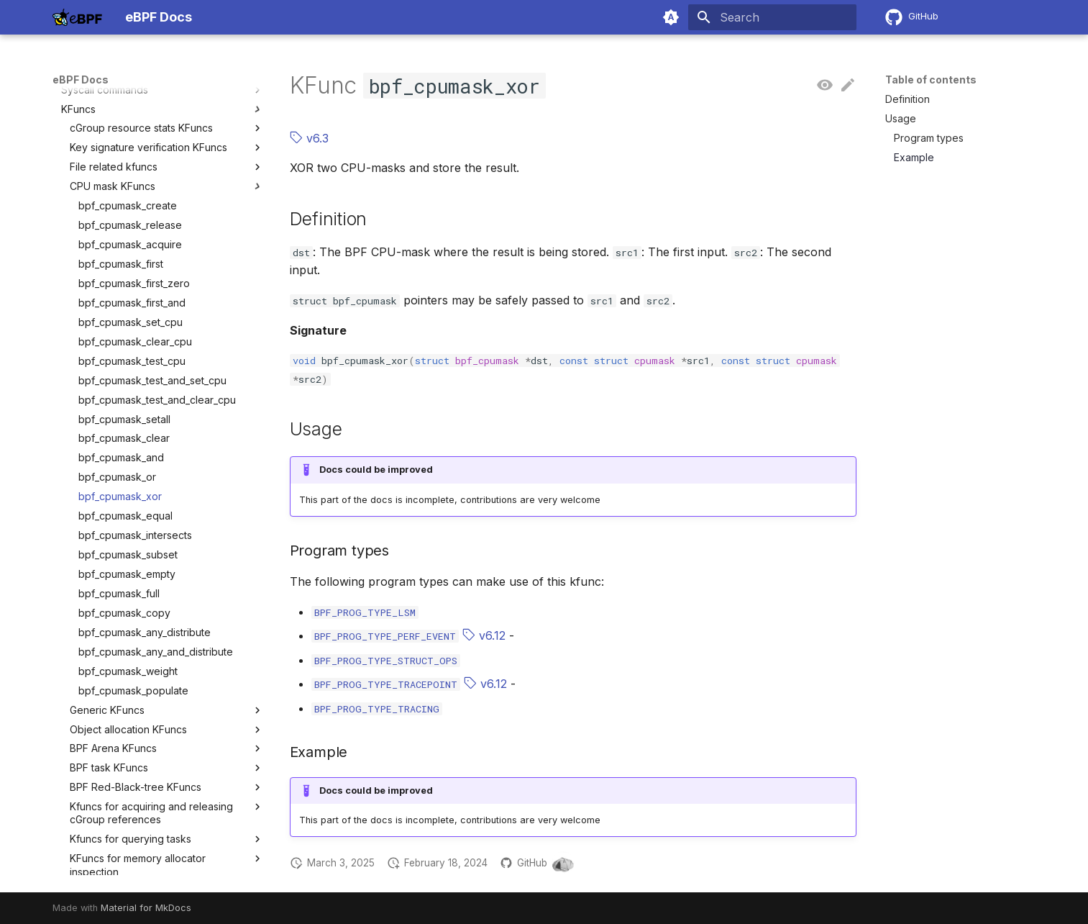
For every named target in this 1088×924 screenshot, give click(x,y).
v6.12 (484, 635)
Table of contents (931, 79)
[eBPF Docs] (77, 17)
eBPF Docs (80, 79)
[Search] (772, 17)
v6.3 (309, 138)
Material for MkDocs (146, 907)
